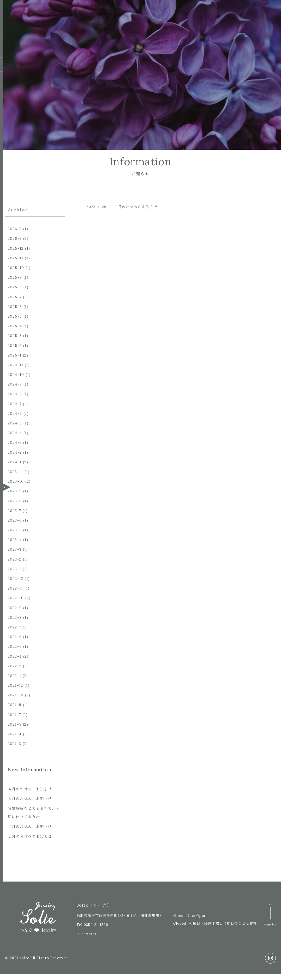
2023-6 (15, 520)
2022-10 (16, 598)
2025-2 (15, 345)
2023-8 (15, 501)
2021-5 (14, 724)
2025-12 (16, 248)
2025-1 (14, 355)
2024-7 (14, 403)
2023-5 (15, 530)
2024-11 (15, 365)
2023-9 (15, 491)
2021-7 (14, 714)
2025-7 (14, 297)
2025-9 (15, 277)
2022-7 (14, 627)
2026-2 (15, 238)
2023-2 (14, 559)
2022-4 (15, 656)
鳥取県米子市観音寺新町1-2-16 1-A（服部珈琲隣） (119, 915)
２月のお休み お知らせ (30, 826)
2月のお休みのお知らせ (137, 207)
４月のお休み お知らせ (30, 789)
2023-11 (15, 471)
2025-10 (16, 267)
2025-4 (15, 326)
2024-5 (15, 423)
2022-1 (14, 675)
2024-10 (16, 374)
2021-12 (15, 685)
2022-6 (15, 636)
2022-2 (14, 666)
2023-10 (16, 481)
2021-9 (14, 704)
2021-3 (14, 743)
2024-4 (15, 432)
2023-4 (15, 539)
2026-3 (15, 228)
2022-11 (15, 588)
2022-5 (15, 646)
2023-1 (14, 569)
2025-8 (15, 287)
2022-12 (15, 578)
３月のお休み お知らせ (30, 798)
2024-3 (15, 442)
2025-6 (15, 306)
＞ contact (86, 934)
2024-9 (15, 384)
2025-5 (15, 316)
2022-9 (15, 607)
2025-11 (15, 258)
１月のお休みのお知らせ (30, 836)
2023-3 (14, 549)
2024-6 (15, 413)
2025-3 (15, 335)
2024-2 (15, 452)
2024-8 (15, 394)
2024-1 (14, 462)
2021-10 (16, 695)
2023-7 (14, 510)
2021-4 (14, 734)
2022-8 (15, 617)
